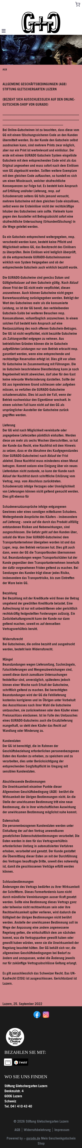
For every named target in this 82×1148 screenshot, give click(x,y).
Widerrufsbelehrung (37, 1130)
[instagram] (45, 1014)
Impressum (61, 1130)
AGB (17, 1130)
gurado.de (33, 1138)
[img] (41, 22)
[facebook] (36, 1014)
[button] (3, 30)
